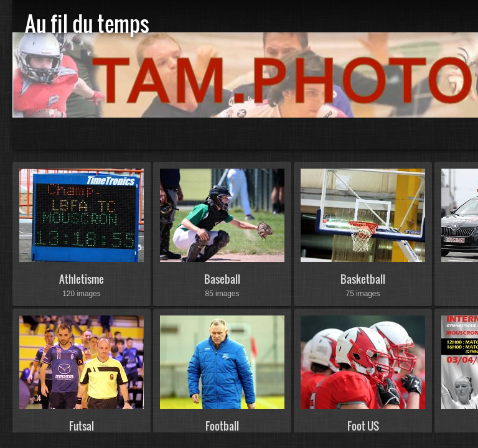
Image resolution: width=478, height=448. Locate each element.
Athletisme (81, 279)
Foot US (363, 426)
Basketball (362, 279)
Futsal (81, 426)
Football (222, 426)
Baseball (222, 279)
